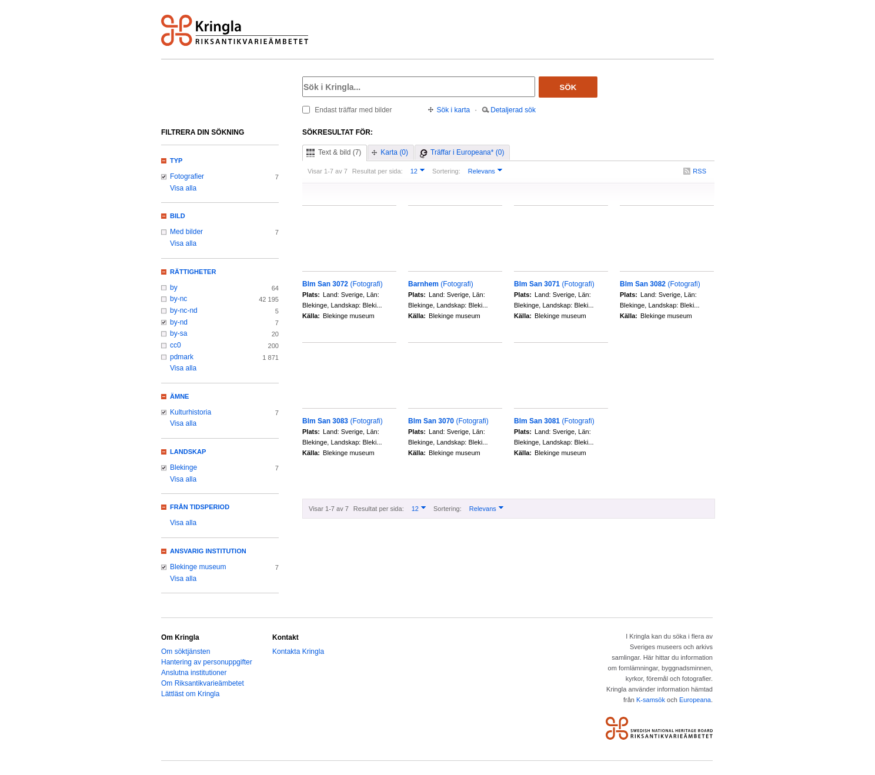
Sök (568, 87)
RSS (699, 171)
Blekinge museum (198, 567)
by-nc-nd (184, 310)
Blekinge (183, 467)
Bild (177, 215)
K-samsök (650, 699)
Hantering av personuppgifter (206, 662)
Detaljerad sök (513, 110)
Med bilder (186, 232)
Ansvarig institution (208, 550)
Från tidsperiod (199, 506)
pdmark (181, 357)
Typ (176, 160)
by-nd (179, 322)
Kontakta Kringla (298, 651)
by (174, 287)
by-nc (178, 299)
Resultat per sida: (377, 171)
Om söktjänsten (185, 651)
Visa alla (183, 188)
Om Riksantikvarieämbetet (202, 683)
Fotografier (187, 176)
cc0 (175, 345)
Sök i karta (453, 110)
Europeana (695, 699)
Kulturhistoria (190, 412)
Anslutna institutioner (193, 673)
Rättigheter (193, 271)
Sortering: (446, 171)
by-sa (178, 333)
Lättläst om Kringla (190, 694)
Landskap (188, 451)
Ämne (179, 396)
